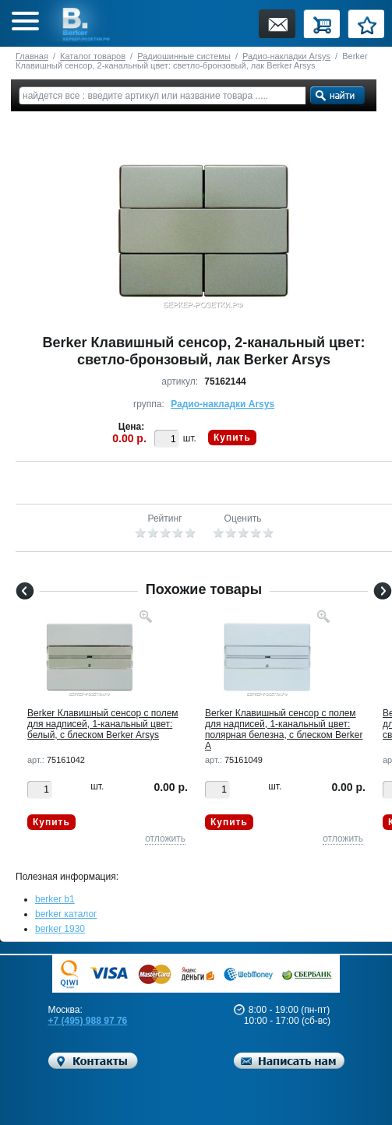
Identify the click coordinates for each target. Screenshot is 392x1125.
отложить (165, 838)
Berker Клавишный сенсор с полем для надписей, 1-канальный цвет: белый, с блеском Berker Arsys (102, 724)
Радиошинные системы (184, 56)
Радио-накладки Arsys (286, 56)
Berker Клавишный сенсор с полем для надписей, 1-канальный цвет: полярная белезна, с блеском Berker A (283, 729)
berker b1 (55, 899)
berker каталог (66, 914)
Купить (232, 437)
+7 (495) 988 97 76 (88, 1020)
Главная (32, 56)
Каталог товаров (92, 56)
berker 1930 (60, 928)
